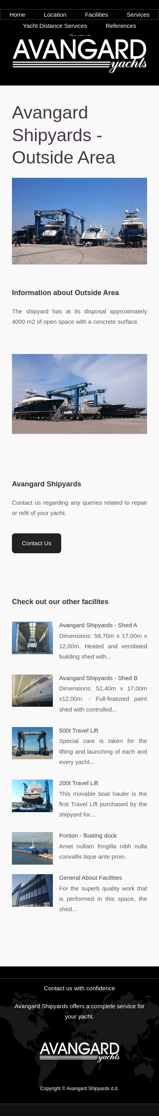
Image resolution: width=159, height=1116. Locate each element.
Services (138, 14)
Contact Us (36, 543)
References (121, 25)
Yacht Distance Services (55, 25)
